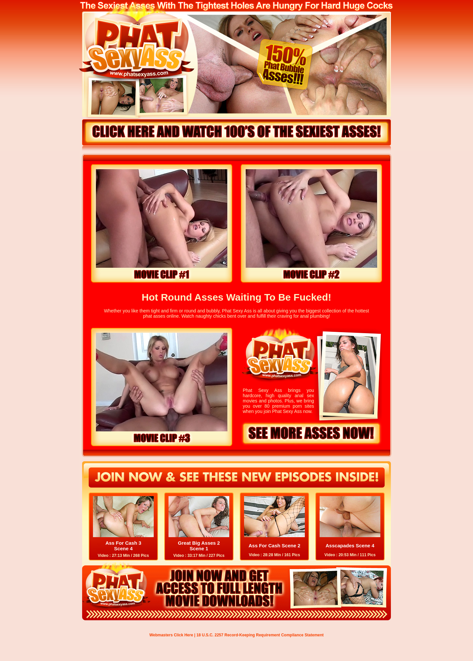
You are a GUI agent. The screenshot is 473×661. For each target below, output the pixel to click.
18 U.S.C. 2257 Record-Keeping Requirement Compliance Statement (260, 635)
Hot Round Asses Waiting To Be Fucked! (236, 297)
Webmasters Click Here (171, 635)
